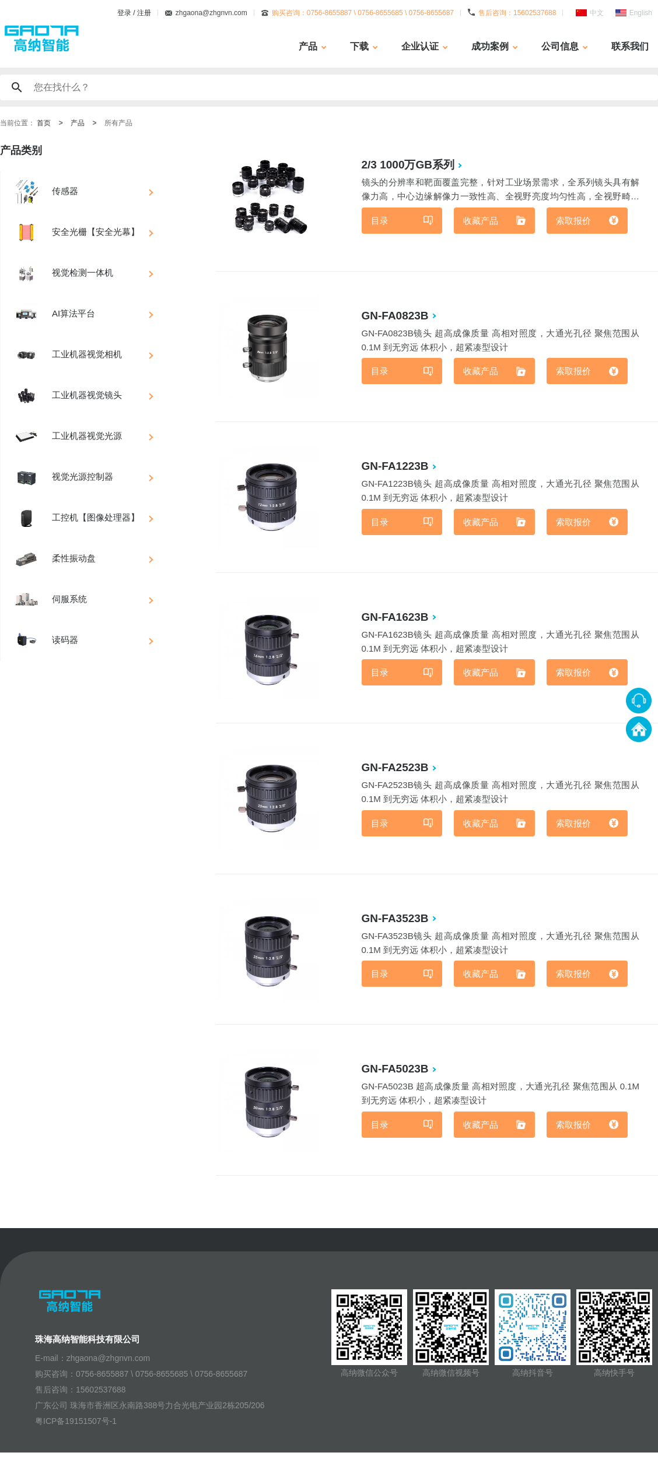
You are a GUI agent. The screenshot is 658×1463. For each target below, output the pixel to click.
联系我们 (630, 46)
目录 (381, 222)
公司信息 (560, 46)
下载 (359, 46)
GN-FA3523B (396, 925)
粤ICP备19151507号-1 (76, 1431)
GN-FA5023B (396, 1077)
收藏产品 (481, 222)
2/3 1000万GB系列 (409, 165)
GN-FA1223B (396, 469)
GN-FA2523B (396, 773)
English (640, 12)
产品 (308, 46)
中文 (597, 12)
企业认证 (420, 46)
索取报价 (574, 222)
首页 (44, 123)
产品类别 (21, 150)
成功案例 (490, 46)
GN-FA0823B (396, 317)
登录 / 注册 (134, 12)
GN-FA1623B (396, 621)
